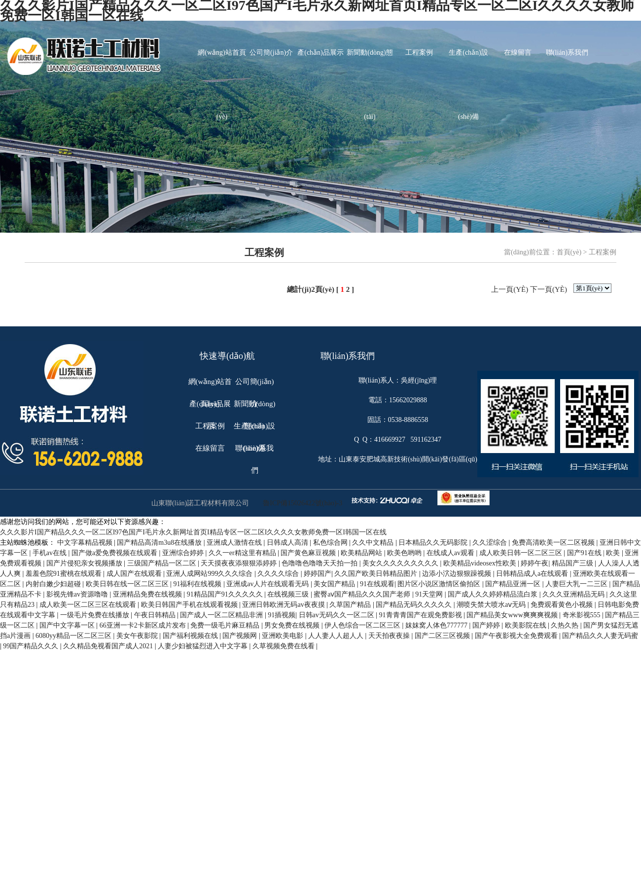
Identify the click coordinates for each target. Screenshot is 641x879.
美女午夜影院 (138, 635)
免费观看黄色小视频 (563, 604)
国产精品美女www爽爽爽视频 (512, 615)
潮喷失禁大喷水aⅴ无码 (492, 604)
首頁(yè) (569, 252)
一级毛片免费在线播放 (95, 615)
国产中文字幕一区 (68, 625)
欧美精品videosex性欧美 (480, 563)
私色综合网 (331, 542)
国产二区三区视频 (443, 635)
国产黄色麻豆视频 (309, 553)
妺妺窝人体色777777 (437, 625)
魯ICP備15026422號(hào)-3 (302, 503)
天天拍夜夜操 (390, 635)
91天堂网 (430, 594)
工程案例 (419, 52)
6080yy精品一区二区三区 (74, 635)
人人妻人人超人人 (336, 635)
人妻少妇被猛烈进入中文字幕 (203, 646)
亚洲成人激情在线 (235, 542)
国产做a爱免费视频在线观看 (115, 553)
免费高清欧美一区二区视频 (554, 542)
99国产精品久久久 (31, 646)
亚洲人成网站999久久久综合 (210, 573)
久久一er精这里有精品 (243, 553)
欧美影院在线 (526, 625)
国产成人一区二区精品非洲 (222, 615)
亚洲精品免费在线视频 (148, 594)
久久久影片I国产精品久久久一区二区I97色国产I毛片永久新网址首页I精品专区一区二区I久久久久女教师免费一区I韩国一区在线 (193, 532)
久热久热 (565, 625)
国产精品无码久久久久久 (415, 604)
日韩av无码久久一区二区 (337, 615)
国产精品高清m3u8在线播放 (160, 542)
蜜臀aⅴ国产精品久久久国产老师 (363, 594)
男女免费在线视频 (292, 625)
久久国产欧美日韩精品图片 (376, 573)
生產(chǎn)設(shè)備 (468, 67)
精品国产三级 (573, 563)
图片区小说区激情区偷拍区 (439, 584)
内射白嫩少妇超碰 (54, 584)
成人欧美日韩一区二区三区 (521, 553)
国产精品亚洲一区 (513, 584)
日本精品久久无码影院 (433, 542)
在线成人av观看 (451, 553)
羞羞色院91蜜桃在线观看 (65, 573)
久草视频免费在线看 (284, 646)
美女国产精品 (335, 584)
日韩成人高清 (288, 542)
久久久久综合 (279, 573)
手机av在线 (51, 553)
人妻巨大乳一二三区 (577, 584)
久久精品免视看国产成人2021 (109, 646)
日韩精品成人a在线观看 (533, 573)
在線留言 (518, 52)
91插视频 (281, 615)
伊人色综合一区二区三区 (363, 625)
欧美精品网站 (362, 553)
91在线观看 (377, 584)
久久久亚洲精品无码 (574, 594)
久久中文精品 (373, 542)
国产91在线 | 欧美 (594, 553)
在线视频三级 (289, 594)
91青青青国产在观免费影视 (421, 615)
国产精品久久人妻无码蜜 (600, 635)
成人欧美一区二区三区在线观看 (88, 604)
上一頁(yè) (509, 289)
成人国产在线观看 (135, 573)
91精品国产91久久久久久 (226, 594)
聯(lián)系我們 (567, 52)
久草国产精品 (351, 604)
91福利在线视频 (198, 584)
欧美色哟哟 (405, 553)
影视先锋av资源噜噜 (78, 594)
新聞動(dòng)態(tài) (369, 67)
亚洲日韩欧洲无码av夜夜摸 (284, 604)
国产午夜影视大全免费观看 (517, 635)
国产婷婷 (487, 625)
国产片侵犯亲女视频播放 (85, 563)
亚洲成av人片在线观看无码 (268, 584)
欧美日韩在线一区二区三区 (128, 584)
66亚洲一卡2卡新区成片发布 (144, 625)
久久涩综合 (490, 542)
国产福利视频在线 (191, 635)
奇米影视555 (583, 615)
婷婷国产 (317, 573)
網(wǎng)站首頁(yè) (222, 67)
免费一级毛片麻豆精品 (225, 625)
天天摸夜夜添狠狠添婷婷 (240, 563)
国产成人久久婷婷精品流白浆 (493, 594)
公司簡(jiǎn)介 (271, 52)
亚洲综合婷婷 (184, 553)
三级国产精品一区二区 (162, 563)
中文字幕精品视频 (85, 542)
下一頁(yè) (548, 289)
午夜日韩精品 (156, 615)
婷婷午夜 (534, 563)
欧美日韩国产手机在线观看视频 (190, 604)
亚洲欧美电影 (283, 635)
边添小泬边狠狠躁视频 (457, 573)
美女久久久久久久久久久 (401, 563)
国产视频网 (240, 635)
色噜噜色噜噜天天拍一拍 (320, 563)
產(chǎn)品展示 (320, 52)
